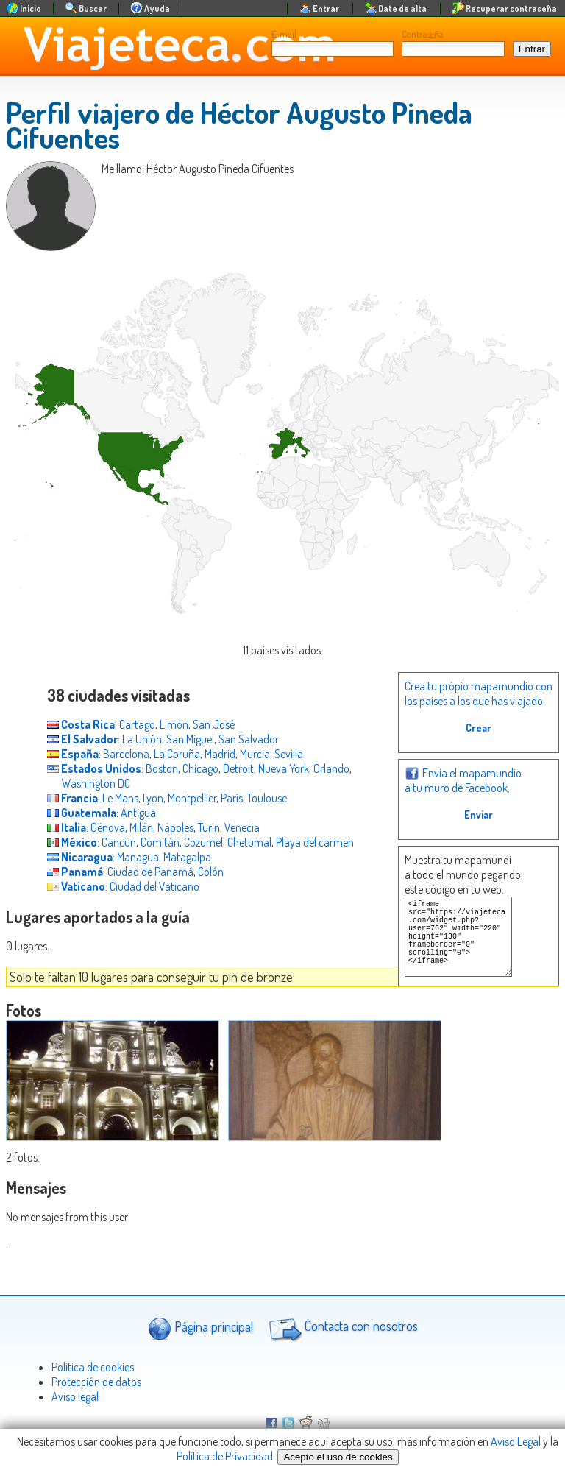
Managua (138, 856)
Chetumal (249, 842)
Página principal (200, 1328)
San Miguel (190, 739)
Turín (209, 827)
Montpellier (192, 798)
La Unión (142, 739)
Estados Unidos (94, 768)
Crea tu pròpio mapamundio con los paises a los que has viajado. (478, 693)
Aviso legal (75, 1396)
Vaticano (76, 886)
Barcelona (126, 753)
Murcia (255, 753)
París (232, 798)
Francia (72, 798)
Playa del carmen (315, 842)
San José (214, 724)
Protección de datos (96, 1381)
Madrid (220, 753)
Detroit (238, 768)
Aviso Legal (516, 1441)
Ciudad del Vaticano (154, 886)
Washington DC (96, 783)
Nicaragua (80, 856)
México (72, 842)
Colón (211, 871)
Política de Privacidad (225, 1456)
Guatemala (81, 812)
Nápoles (175, 827)
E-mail (283, 34)
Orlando (331, 768)
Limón (174, 724)
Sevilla (288, 753)
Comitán (160, 842)
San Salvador (248, 739)
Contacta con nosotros (341, 1328)
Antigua (138, 812)
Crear (478, 727)
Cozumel (203, 842)
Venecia (242, 827)
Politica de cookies (92, 1367)
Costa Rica (81, 724)
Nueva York (283, 768)
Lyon (153, 798)
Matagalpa (187, 856)
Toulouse (267, 798)
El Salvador (82, 739)
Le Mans (120, 798)
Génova (107, 827)
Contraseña (423, 34)
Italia (66, 827)
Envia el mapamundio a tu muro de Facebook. (463, 780)
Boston (162, 768)
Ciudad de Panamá (150, 871)
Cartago (137, 724)
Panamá (75, 871)
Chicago (200, 768)
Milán (141, 827)
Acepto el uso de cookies (337, 1457)
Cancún (119, 842)
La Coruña (177, 753)
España (73, 753)
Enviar (478, 814)
